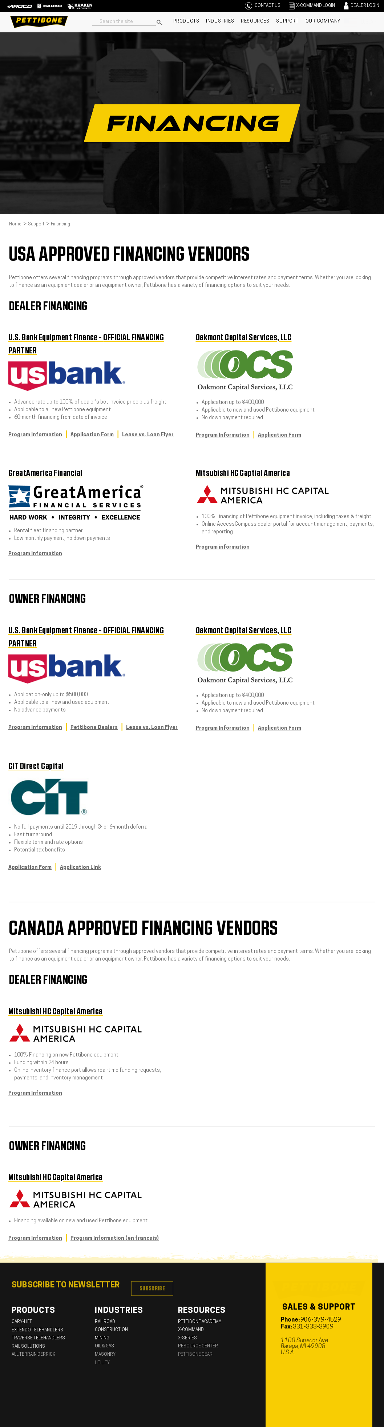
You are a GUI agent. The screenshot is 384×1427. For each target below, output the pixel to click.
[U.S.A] (361, 22)
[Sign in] (311, 6)
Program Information (35, 435)
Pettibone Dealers (94, 727)
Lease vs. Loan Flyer (148, 435)
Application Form (92, 435)
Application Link (80, 867)
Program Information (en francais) (114, 1238)
